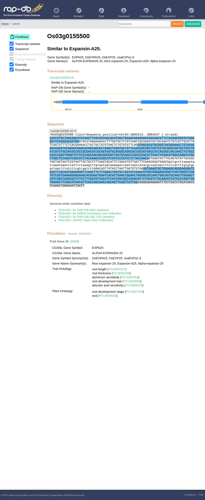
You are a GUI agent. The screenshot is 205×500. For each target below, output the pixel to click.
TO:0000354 (129, 277)
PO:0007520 (134, 291)
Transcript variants (27, 44)
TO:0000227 (116, 269)
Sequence (22, 49)
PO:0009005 (107, 295)
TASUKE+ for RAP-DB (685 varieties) (83, 210)
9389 (74, 241)
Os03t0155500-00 (61, 77)
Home (5, 23)
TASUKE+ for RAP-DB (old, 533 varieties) (86, 216)
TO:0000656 (131, 281)
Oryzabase (22, 69)
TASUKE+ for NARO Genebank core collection (89, 213)
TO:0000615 (133, 285)
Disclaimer (190, 494)
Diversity (21, 64)
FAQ (201, 494)
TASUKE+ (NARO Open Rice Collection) (85, 220)
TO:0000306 (121, 273)
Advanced (193, 23)
